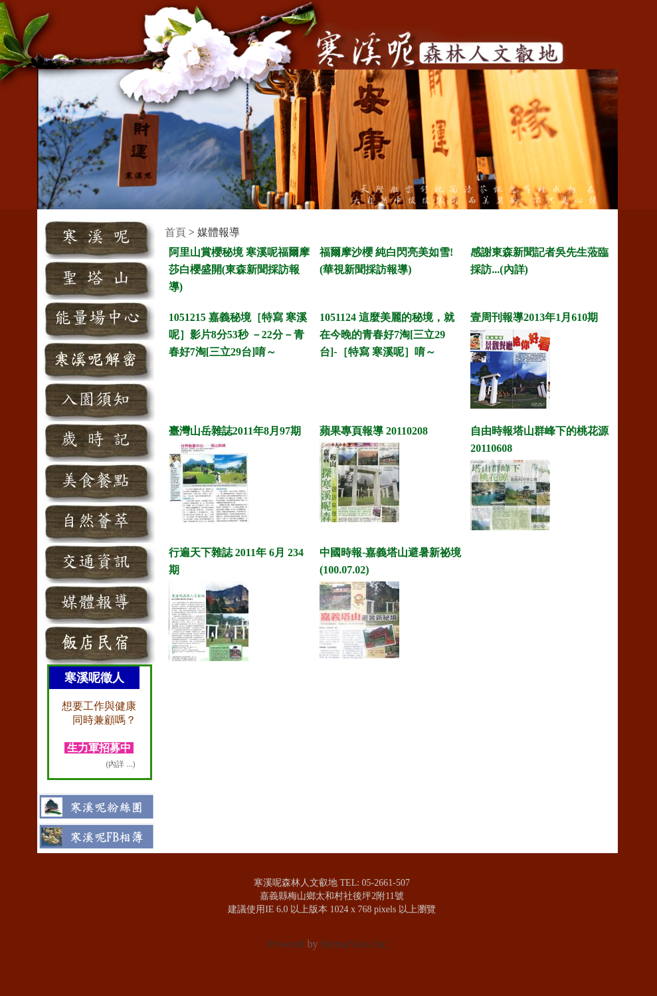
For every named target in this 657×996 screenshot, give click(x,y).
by (313, 943)
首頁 (175, 232)
